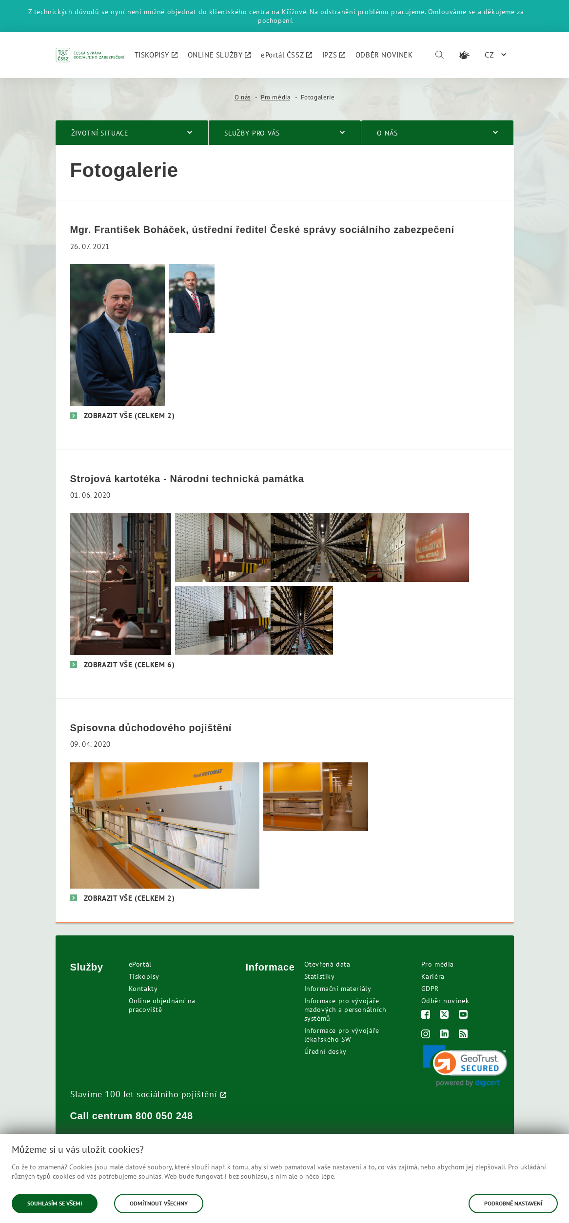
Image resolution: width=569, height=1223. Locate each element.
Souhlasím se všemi (54, 1203)
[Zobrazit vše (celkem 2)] (122, 415)
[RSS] (463, 1035)
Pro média (275, 97)
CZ (489, 54)
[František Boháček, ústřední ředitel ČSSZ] (117, 334)
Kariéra (433, 976)
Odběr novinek (445, 1000)
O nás (243, 97)
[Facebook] (426, 1015)
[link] (465, 1066)
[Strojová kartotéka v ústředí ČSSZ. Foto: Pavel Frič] (225, 546)
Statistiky (319, 976)
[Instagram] (426, 1035)
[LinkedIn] (444, 1035)
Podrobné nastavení (513, 1203)
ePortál (140, 964)
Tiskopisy (144, 976)
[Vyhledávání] (439, 55)
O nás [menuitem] (387, 133)
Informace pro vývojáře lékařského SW (341, 1035)
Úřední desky (325, 1051)
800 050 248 (164, 1115)
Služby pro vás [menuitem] (252, 133)
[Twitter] (444, 1015)
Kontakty (143, 988)
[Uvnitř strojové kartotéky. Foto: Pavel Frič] (322, 546)
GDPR (430, 988)
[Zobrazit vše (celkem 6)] (122, 664)
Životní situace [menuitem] (100, 133)
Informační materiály (338, 988)
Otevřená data (327, 964)
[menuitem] (156, 55)
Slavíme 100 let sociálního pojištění (143, 1094)
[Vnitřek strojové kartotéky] (302, 619)
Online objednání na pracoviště (162, 1005)
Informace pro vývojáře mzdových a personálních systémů (345, 1009)
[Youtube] (463, 1015)
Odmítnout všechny (159, 1203)
